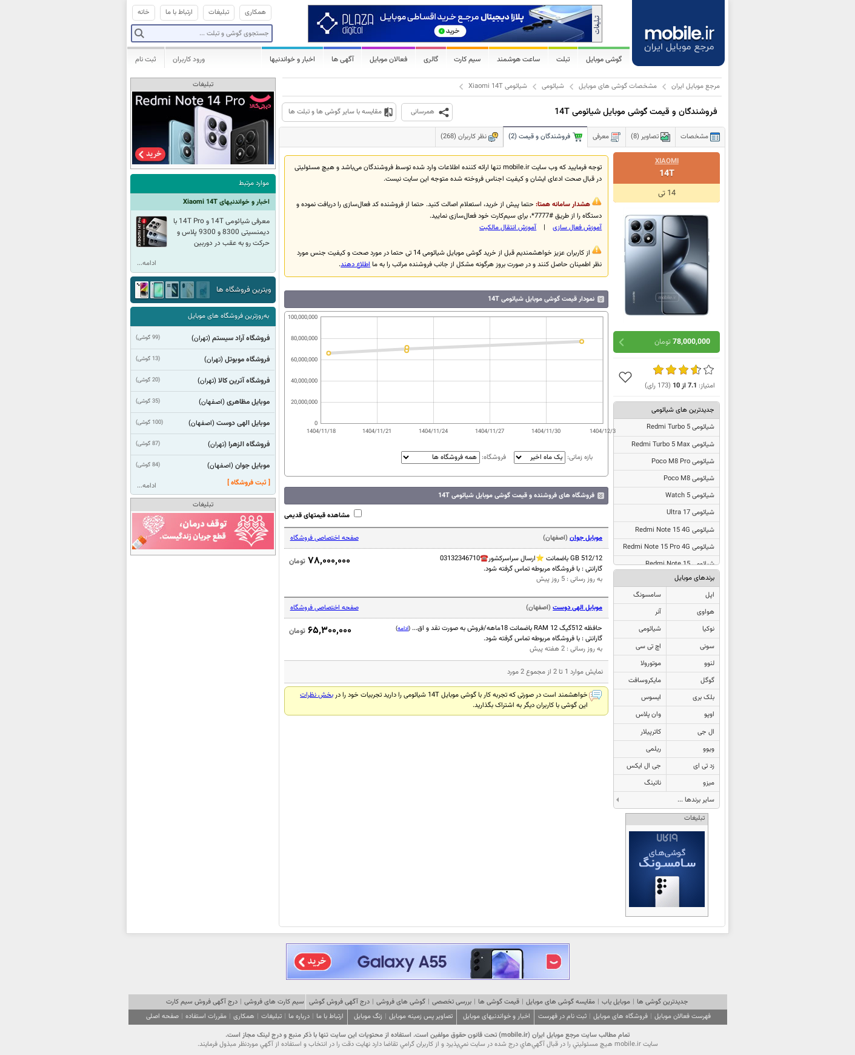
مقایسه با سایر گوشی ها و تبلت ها (335, 112)
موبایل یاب (616, 1002)
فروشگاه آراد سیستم (241, 338)
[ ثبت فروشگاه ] (248, 483)
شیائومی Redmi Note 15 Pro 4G (668, 547)
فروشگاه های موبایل (620, 1016)
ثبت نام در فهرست (562, 1016)
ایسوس (651, 697)
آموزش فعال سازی (577, 228)
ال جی (705, 732)
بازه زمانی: (552, 457)
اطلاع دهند (355, 265)
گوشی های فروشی (400, 1002)
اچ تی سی (648, 646)
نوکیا (708, 629)
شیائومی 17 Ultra (690, 512)
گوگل (707, 680)
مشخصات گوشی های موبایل (618, 86)
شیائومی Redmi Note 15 (679, 564)
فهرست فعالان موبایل (682, 1016)
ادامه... (146, 263)
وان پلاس (648, 714)
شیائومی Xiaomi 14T (497, 86)
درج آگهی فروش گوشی (339, 1002)
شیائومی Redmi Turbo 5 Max (672, 445)
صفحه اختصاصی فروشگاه (324, 538)
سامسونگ (647, 595)
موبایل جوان (586, 538)
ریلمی (653, 749)
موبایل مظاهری (248, 402)
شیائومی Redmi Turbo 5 (680, 427)
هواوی (705, 612)
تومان (682, 342)
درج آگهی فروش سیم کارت (202, 1002)
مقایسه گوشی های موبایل (560, 1002)
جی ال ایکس (644, 766)
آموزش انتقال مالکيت (507, 228)
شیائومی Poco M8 (689, 479)
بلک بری (703, 697)
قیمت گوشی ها (498, 1002)
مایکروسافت (644, 680)
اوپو (709, 714)
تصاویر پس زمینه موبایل (421, 1016)
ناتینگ (652, 783)
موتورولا (650, 663)
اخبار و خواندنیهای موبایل (496, 1016)
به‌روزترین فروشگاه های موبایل (228, 316)
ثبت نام (145, 59)
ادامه (403, 628)
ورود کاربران (189, 59)
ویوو (708, 749)
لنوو (709, 663)
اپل (709, 595)
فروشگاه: (453, 457)
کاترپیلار (650, 732)
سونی (707, 646)
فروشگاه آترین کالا (244, 380)
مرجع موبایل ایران (695, 86)
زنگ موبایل (368, 1016)
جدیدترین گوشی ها (662, 1002)
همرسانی (422, 112)
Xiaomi (667, 161)
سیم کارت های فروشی (274, 1002)
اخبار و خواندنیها (292, 59)
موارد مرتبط (254, 183)
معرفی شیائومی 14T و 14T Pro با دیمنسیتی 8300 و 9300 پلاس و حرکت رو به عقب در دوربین (221, 232)
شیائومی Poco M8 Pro (682, 462)
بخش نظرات (316, 695)
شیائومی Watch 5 (689, 496)
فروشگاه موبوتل (247, 359)
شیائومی (553, 86)
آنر (658, 612)
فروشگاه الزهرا (249, 444)
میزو (708, 783)
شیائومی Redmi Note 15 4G (674, 530)
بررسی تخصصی (451, 1002)
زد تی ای (703, 766)
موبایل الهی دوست (577, 608)
